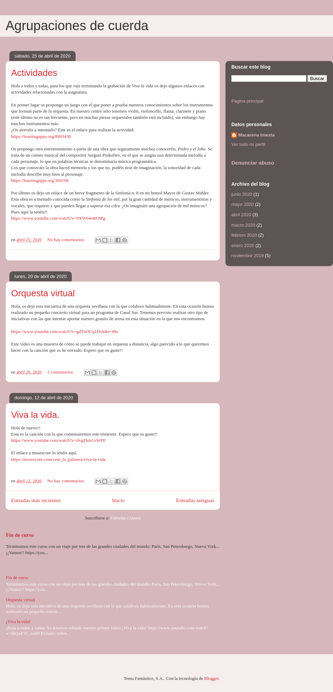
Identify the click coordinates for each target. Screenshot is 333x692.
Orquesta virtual (43, 293)
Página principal (247, 101)
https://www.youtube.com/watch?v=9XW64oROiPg (58, 218)
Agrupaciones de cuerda (77, 25)
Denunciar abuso (252, 163)
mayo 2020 (242, 204)
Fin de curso (20, 535)
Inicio (118, 500)
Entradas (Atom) (125, 517)
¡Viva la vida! (18, 621)
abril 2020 (241, 214)
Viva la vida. (35, 415)
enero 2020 (242, 245)
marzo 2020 (243, 225)
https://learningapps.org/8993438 (41, 136)
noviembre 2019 (247, 255)
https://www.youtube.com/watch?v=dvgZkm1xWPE (58, 440)
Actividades (34, 73)
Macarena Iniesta (256, 135)
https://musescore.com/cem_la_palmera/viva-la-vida (58, 459)
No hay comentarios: (66, 239)
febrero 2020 (244, 235)
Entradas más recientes (36, 500)
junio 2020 (241, 194)
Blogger (211, 678)
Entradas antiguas (195, 500)
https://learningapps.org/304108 (40, 180)
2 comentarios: (61, 372)
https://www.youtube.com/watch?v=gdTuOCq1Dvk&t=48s (64, 331)
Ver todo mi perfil (248, 144)
